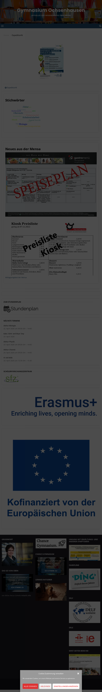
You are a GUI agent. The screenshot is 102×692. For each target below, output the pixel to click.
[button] (78, 673)
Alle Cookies (30, 686)
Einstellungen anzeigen (66, 686)
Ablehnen (45, 686)
